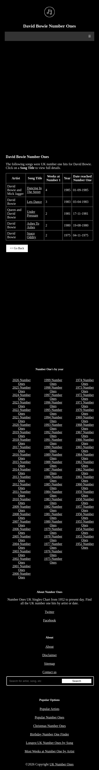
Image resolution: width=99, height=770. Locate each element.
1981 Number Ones (53, 516)
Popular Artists (49, 709)
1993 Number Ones (53, 426)
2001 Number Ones (21, 568)
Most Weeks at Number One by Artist (49, 751)
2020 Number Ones (21, 426)
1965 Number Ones (85, 449)
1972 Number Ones (85, 396)
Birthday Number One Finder (49, 734)
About (49, 646)
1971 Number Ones (85, 404)
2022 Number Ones (21, 411)
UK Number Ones (61, 764)
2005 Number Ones (21, 538)
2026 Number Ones (21, 382)
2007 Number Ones (21, 523)
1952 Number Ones (85, 545)
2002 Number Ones (21, 560)
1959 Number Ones (85, 493)
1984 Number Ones (53, 493)
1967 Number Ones (85, 434)
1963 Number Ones (85, 463)
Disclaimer (49, 655)
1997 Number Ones (53, 396)
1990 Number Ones (53, 449)
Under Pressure (32, 213)
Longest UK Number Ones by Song (49, 743)
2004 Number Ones (21, 545)
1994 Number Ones (53, 419)
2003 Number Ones (21, 553)
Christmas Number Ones (49, 726)
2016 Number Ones (21, 456)
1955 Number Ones (85, 523)
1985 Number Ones (53, 486)
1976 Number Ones (53, 553)
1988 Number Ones (53, 463)
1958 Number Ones (85, 501)
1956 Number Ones (85, 516)
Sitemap (49, 663)
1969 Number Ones (85, 419)
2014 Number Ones (21, 471)
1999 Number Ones (53, 382)
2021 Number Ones (21, 419)
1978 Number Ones (53, 538)
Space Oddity (31, 235)
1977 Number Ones (53, 545)
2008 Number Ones (21, 516)
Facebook (49, 620)
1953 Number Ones (85, 538)
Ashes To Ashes (33, 225)
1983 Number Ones (53, 501)
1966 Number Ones (85, 441)
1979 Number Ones (53, 530)
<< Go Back (17, 248)
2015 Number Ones (21, 463)
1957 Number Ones (85, 508)
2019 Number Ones (21, 434)
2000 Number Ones (21, 575)
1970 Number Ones (85, 411)
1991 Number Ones (53, 441)
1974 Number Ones (85, 382)
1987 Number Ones (53, 471)
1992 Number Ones (53, 434)
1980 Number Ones (53, 523)
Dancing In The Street (34, 190)
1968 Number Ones (85, 426)
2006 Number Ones (21, 530)
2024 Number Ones (21, 396)
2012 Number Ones (21, 486)
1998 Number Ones (53, 389)
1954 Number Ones (85, 530)
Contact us (49, 672)
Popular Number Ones (49, 717)
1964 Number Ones (85, 456)
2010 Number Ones (21, 501)
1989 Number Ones (53, 456)
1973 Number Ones (85, 389)
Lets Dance (34, 202)
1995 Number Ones (53, 411)
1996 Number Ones (53, 404)
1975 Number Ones (53, 560)
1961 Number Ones (85, 478)
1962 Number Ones (85, 471)
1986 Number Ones (53, 478)
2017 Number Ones (21, 449)
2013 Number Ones (21, 478)
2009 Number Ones (21, 508)
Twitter (49, 612)
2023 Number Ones (21, 404)
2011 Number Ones (22, 493)
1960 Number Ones (85, 486)
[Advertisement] (49, 95)
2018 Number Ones (21, 441)
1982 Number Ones (53, 508)
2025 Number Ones (21, 389)
